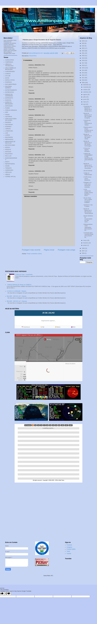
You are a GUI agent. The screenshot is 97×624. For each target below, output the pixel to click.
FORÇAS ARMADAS (11, 110)
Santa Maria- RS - (48, 575)
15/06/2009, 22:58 (40, 171)
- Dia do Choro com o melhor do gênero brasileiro (87, 200)
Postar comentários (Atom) (34, 253)
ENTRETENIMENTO (11, 90)
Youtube (69, 553)
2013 (83, 72)
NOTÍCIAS (8, 151)
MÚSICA (7, 147)
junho (85, 99)
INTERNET (8, 126)
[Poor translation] (7, 593)
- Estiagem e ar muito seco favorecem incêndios (87, 185)
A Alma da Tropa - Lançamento (24, 274)
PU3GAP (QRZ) (71, 549)
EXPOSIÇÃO (9, 106)
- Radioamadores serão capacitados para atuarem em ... (88, 227)
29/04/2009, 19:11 (40, 115)
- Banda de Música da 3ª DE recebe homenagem (87, 143)
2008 (83, 248)
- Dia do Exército (87, 170)
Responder (31, 93)
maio (84, 102)
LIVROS (7, 135)
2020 (83, 55)
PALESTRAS (33, 56)
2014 (83, 70)
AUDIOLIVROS (9, 60)
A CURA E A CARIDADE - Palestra (16, 291)
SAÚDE (7, 166)
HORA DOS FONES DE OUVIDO (10, 119)
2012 (83, 75)
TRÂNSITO (8, 168)
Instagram (69, 547)
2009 (83, 82)
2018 (83, 60)
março (85, 240)
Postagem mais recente (31, 250)
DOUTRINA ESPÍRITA (8, 87)
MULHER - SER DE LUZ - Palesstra (17, 301)
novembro (86, 87)
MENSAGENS (9, 139)
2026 (83, 41)
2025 (83, 43)
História (7, 114)
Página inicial (49, 250)
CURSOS (8, 73)
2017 (83, 63)
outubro (85, 89)
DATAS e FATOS (10, 80)
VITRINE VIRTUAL (10, 176)
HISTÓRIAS (8, 116)
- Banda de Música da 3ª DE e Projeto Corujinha (87, 116)
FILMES (7, 108)
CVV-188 (7, 76)
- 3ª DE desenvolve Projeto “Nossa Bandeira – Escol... (88, 192)
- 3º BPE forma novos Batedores (87, 178)
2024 (83, 46)
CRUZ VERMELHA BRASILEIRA (10, 68)
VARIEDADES (9, 170)
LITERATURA (9, 131)
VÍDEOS (7, 174)
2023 (83, 48)
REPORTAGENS (10, 164)
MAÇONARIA (9, 137)
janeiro (85, 245)
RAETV (7, 161)
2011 (83, 77)
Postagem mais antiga (66, 250)
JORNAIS (8, 129)
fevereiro (85, 243)
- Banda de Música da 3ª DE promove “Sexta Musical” (88, 211)
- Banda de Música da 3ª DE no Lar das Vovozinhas (88, 166)
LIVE (6, 133)
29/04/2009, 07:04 (40, 65)
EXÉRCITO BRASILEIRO (9, 103)
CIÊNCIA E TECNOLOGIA (9, 65)
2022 (83, 51)
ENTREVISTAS (9, 92)
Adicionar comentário (30, 196)
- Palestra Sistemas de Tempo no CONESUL (19, 284)
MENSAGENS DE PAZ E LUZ (10, 142)
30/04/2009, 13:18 (40, 155)
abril (84, 104)
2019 (83, 58)
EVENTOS (8, 100)
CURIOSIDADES (10, 71)
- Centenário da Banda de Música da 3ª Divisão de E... (88, 109)
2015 (83, 68)
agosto (85, 94)
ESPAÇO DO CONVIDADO (9, 95)
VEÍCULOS (8, 172)
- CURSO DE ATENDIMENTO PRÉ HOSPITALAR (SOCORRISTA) (88, 157)
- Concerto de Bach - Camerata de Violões (87, 123)
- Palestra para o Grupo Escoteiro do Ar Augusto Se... (88, 130)
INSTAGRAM (9, 124)
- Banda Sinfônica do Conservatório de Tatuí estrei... (88, 219)
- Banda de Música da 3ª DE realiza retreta (87, 137)
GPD (6, 112)
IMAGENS (8, 122)
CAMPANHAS (9, 62)
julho (84, 97)
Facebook (69, 545)
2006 (83, 253)
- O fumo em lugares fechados (86, 150)
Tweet (68, 551)
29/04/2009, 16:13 (40, 99)
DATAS (7, 78)
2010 (83, 80)
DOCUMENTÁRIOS (10, 84)
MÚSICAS (8, 149)
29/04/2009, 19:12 (40, 135)
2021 (83, 53)
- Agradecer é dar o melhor (88, 205)
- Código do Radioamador (87, 173)
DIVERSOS (8, 82)
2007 (83, 251)
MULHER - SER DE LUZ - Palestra (16, 296)
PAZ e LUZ (8, 156)
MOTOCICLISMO (10, 145)
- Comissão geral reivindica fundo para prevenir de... (88, 235)
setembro (86, 92)
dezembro (86, 84)
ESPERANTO (9, 98)
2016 (83, 65)
